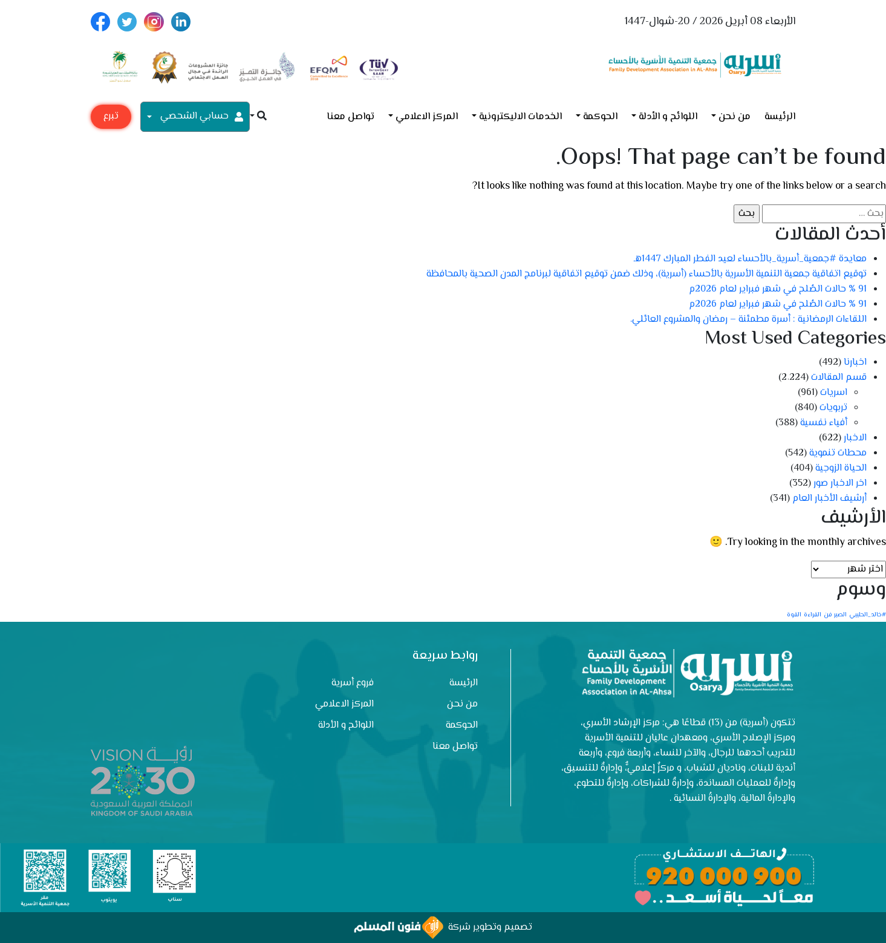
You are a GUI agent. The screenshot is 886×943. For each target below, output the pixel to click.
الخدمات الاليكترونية (520, 117)
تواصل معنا (350, 117)
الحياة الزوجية (841, 468)
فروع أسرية (352, 683)
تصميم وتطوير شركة (443, 927)
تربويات (833, 408)
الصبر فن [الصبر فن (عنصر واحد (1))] (835, 615)
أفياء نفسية (823, 423)
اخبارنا (855, 362)
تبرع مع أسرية (111, 119)
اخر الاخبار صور (840, 483)
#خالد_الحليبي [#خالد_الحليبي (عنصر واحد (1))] (867, 615)
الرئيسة (779, 117)
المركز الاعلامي (427, 117)
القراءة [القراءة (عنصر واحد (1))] (812, 615)
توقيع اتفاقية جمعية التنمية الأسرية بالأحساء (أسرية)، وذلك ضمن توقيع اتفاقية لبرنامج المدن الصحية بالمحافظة (646, 274)
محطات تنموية (838, 453)
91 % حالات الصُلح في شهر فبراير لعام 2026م (778, 289)
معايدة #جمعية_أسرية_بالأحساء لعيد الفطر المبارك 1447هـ (750, 259)
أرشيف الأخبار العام (829, 498)
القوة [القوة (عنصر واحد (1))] (794, 615)
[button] (258, 117)
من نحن (734, 117)
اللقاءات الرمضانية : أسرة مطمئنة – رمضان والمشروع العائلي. (748, 319)
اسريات (833, 392)
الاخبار (855, 438)
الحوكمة (600, 117)
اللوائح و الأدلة (668, 117)
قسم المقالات (839, 377)
